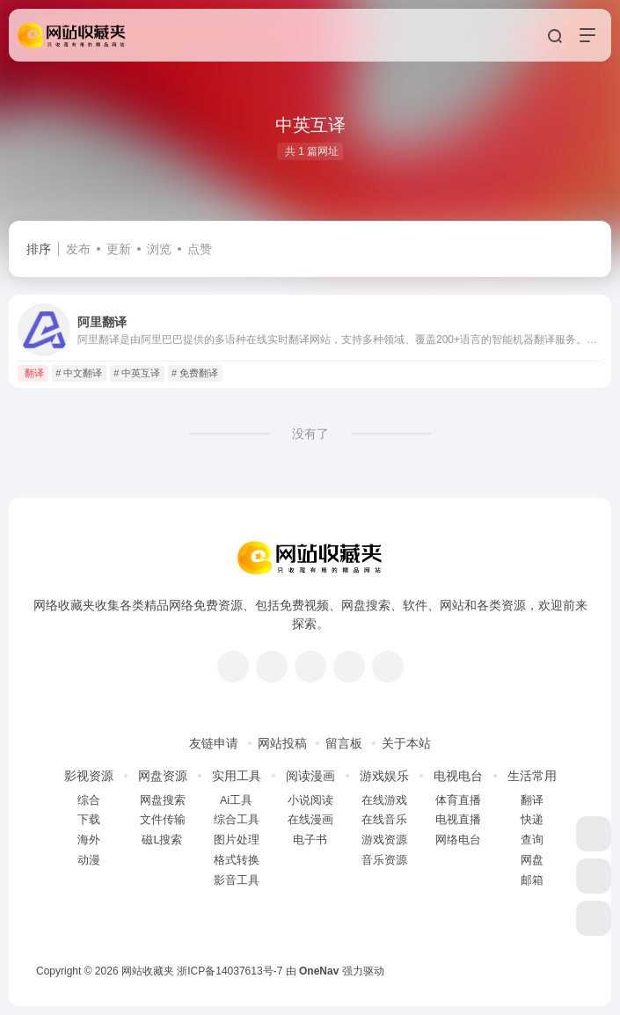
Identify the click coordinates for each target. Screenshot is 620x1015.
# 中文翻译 (78, 373)
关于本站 (406, 743)
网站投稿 (282, 743)
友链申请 (213, 743)
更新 (118, 249)
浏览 (159, 249)
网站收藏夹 (147, 971)
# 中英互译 (136, 373)
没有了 (310, 434)
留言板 (343, 743)
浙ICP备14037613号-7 (229, 971)
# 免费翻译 (194, 373)
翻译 (34, 373)
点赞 (199, 249)
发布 (78, 249)
